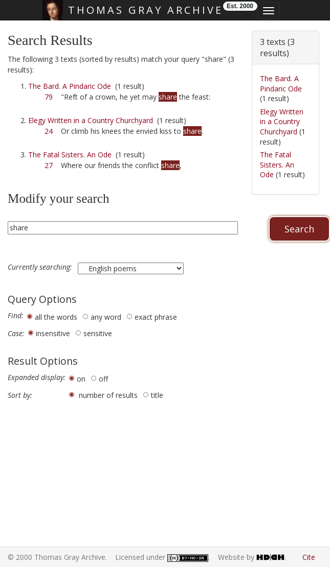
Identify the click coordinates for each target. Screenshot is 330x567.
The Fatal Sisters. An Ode (70, 154)
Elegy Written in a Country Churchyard (90, 120)
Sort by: (20, 395)
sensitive (97, 333)
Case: (16, 333)
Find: (16, 315)
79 (49, 97)
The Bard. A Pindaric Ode (69, 86)
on (81, 379)
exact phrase (156, 317)
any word (106, 317)
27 (49, 165)
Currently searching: (41, 267)
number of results (108, 395)
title (157, 395)
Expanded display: (36, 377)
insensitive (53, 333)
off (103, 379)
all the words (56, 317)
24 (49, 131)
